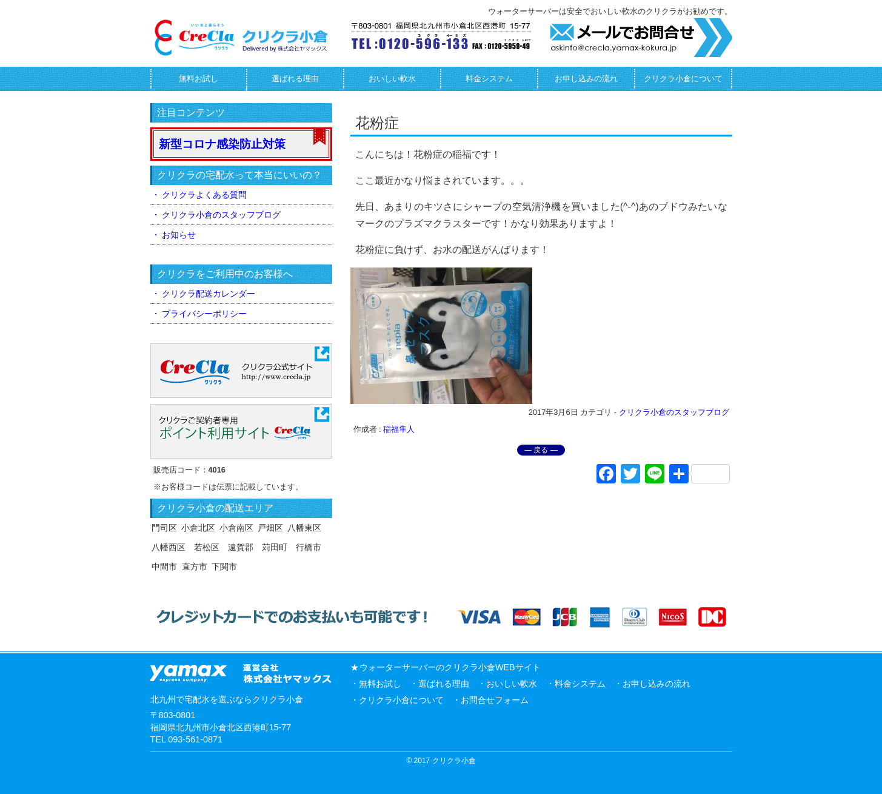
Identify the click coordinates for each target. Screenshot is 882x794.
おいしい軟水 (392, 78)
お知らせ (179, 235)
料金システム (489, 78)
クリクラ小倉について (683, 78)
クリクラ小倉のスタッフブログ (674, 412)
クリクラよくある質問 (204, 195)
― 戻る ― (541, 450)
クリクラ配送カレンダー (208, 293)
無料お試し (198, 78)
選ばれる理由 (295, 78)
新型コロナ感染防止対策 (222, 144)
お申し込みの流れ (586, 78)
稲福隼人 (399, 429)
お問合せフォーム (495, 700)
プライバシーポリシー (204, 313)
